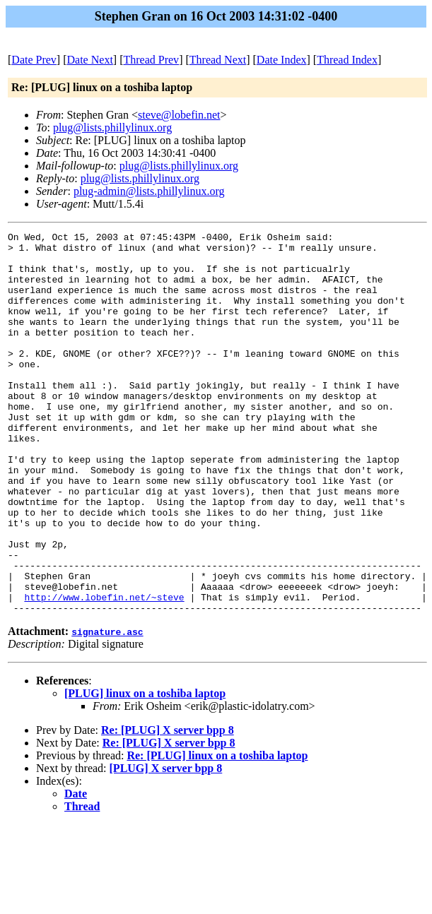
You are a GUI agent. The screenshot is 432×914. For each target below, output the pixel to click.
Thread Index (347, 60)
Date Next (90, 60)
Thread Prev (151, 60)
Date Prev (34, 60)
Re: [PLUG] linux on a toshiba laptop (217, 832)
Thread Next (217, 60)
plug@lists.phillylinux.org (112, 127)
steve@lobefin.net (179, 115)
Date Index (282, 60)
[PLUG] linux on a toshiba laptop (145, 770)
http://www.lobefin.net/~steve (104, 671)
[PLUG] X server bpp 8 (166, 844)
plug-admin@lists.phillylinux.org (149, 191)
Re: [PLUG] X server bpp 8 (167, 806)
